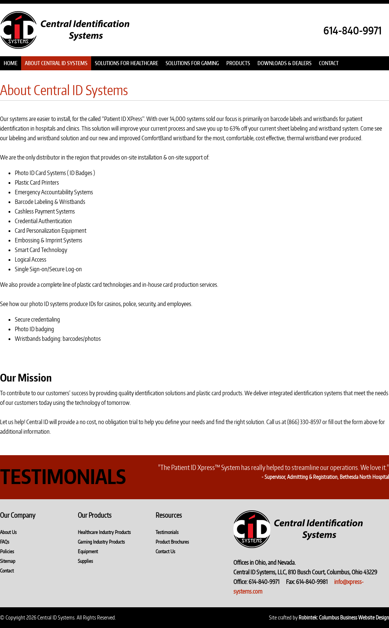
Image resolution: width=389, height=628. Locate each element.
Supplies (85, 561)
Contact (7, 571)
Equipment (88, 551)
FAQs (4, 542)
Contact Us (165, 551)
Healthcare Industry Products (104, 532)
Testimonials (167, 532)
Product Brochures (172, 542)
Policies (7, 551)
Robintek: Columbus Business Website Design (344, 617)
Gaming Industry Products (101, 542)
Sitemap (7, 561)
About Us (8, 532)
